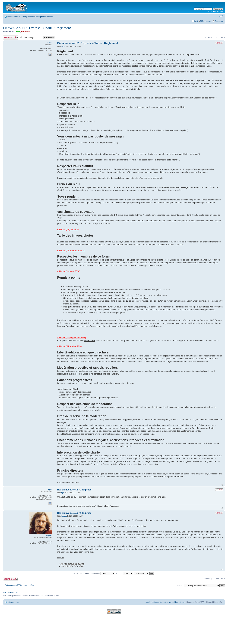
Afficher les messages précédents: (94, 573)
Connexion (219, 21)
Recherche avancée (215, 11)
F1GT (63, 47)
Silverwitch (25, 32)
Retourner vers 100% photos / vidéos (19, 585)
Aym (62, 493)
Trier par (124, 573)
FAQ (196, 21)
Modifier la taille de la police (221, 16)
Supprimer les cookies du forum (172, 602)
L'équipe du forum (152, 602)
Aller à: (179, 586)
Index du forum (13, 17)
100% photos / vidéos (44, 17)
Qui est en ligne (10, 593)
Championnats (28, 17)
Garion (17, 32)
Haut (222, 485)
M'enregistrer (206, 21)
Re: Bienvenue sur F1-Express (74, 489)
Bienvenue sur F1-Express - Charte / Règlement (37, 28)
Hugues (64, 516)
